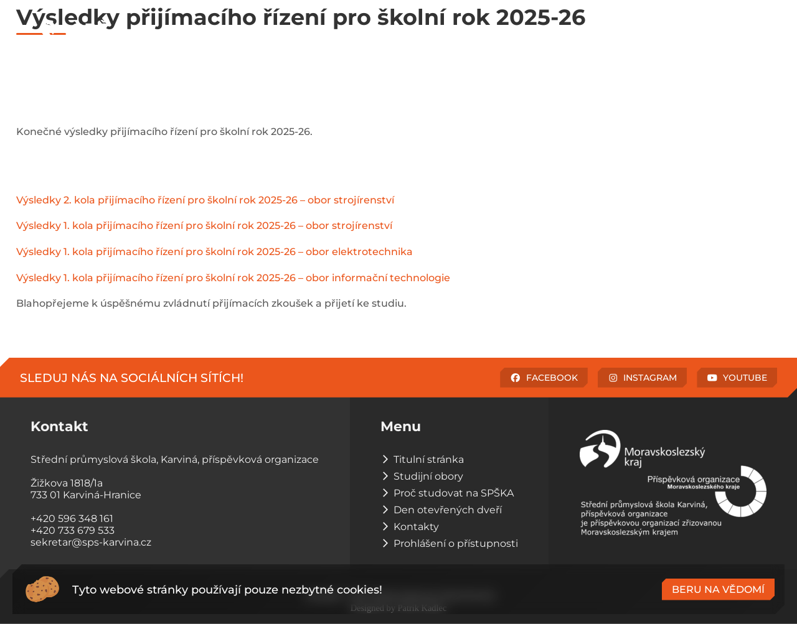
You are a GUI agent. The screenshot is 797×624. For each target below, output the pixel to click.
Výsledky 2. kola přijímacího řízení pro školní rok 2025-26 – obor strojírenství (205, 200)
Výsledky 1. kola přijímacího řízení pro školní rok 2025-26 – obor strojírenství (204, 225)
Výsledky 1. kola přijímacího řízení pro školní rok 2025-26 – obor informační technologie (233, 278)
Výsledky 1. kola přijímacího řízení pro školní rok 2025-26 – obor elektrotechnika (214, 252)
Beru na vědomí (718, 589)
